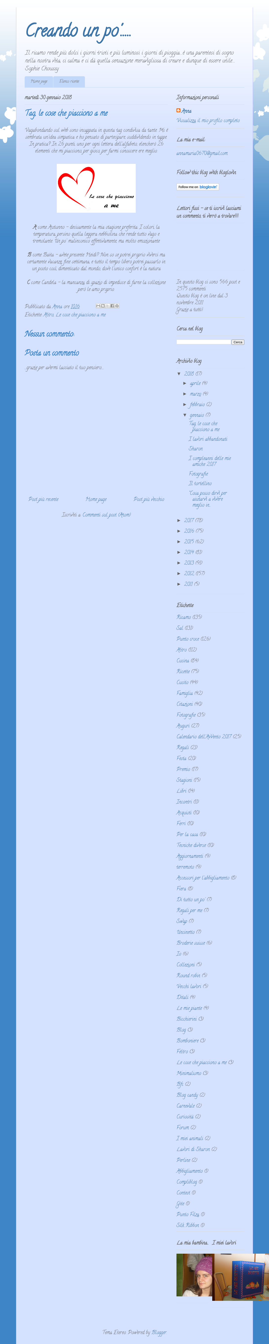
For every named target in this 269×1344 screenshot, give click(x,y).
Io (178, 954)
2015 (189, 542)
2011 (189, 585)
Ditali (182, 998)
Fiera (181, 889)
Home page (39, 82)
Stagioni (184, 781)
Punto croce (187, 639)
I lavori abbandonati (208, 439)
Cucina (182, 661)
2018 (189, 374)
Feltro (182, 1052)
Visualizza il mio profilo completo (208, 121)
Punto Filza (187, 1215)
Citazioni (184, 705)
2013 (189, 563)
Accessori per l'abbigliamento (202, 878)
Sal (179, 629)
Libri (181, 791)
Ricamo (183, 618)
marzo (196, 394)
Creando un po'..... (78, 32)
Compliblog (186, 1182)
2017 (189, 521)
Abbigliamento (189, 1171)
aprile (196, 384)
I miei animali (189, 1139)
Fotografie (198, 474)
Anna (186, 111)
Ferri (181, 824)
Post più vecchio (149, 500)
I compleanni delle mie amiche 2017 (210, 462)
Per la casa (187, 835)
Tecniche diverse (191, 846)
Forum (182, 1128)
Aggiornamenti (189, 857)
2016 (189, 532)
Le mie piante (189, 1009)
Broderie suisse (190, 943)
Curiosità (184, 1117)
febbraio (198, 405)
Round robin (188, 976)
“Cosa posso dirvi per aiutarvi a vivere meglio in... (208, 499)
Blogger (159, 1333)
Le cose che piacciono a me (81, 315)
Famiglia (184, 694)
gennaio (197, 416)
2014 (189, 553)
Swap (181, 922)
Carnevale (185, 1106)
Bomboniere (187, 1041)
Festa (181, 759)
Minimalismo (188, 1074)
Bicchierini (186, 1019)
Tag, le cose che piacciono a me (204, 427)
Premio (183, 770)
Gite (180, 1204)
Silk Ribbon (187, 1226)
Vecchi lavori (188, 987)
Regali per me (189, 911)
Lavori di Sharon (193, 1150)
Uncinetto (185, 933)
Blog (181, 1030)
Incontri (184, 802)
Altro (48, 315)
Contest (183, 1193)
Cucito (182, 683)
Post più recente (43, 500)
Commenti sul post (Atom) (106, 515)
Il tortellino (200, 484)
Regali (182, 748)
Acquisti (184, 813)
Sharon (196, 449)
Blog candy (187, 1095)
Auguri (183, 726)
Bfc (179, 1085)
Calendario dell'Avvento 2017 (203, 737)
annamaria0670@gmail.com (202, 154)
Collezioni (185, 965)
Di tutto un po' (190, 900)
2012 (189, 574)
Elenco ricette (69, 82)
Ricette (183, 672)
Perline (183, 1161)
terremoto (185, 867)
